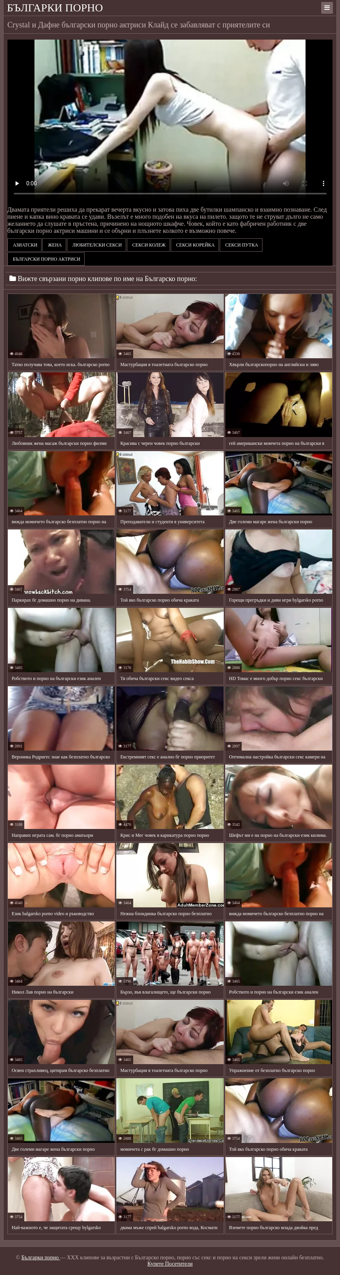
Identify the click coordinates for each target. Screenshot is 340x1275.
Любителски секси (96, 245)
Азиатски (25, 245)
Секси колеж (148, 245)
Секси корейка (195, 245)
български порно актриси (46, 259)
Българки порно (55, 8)
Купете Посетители (169, 1264)
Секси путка (241, 245)
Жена (54, 245)
